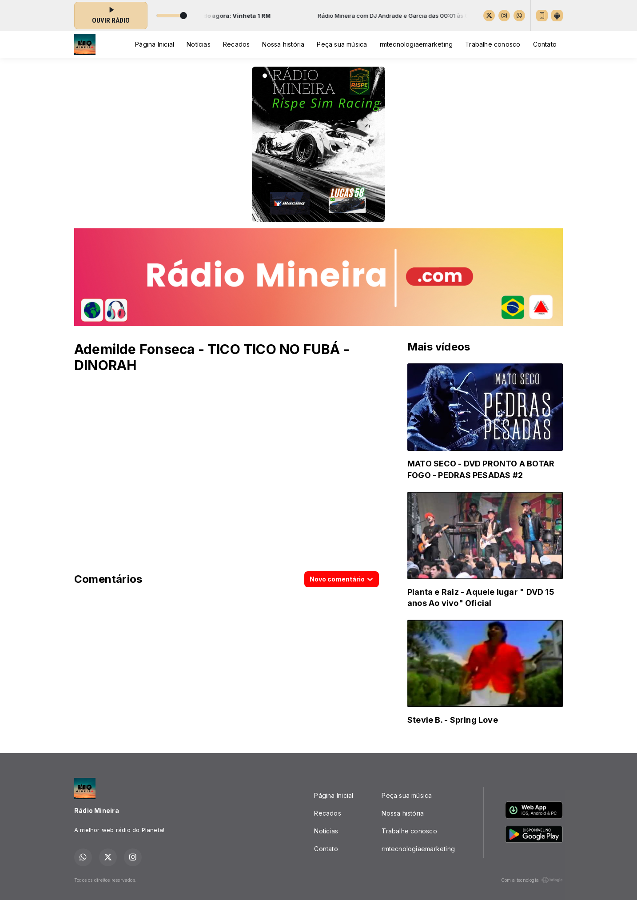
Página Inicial (154, 44)
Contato (545, 44)
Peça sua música (342, 44)
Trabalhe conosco (492, 44)
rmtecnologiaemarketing (416, 44)
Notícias (199, 44)
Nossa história (283, 44)
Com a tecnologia (532, 880)
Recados (236, 44)
